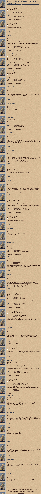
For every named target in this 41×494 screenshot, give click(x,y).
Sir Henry (18, 44)
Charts (20, 4)
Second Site (22, 493)
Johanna (15, 298)
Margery (16, 316)
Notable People (24, 4)
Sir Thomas (17, 189)
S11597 (10, 19)
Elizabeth (16, 41)
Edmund (16, 297)
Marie (37, 264)
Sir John (14, 206)
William (16, 12)
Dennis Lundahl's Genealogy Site (33, 4)
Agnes (15, 263)
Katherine (10, 465)
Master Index (17, 4)
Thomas (16, 47)
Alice (22, 352)
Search (28, 4)
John (19, 141)
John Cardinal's (19, 493)
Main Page (8, 4)
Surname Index (12, 4)
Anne (20, 265)
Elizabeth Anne (23, 158)
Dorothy (21, 206)
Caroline (16, 384)
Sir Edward (16, 40)
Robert (37, 464)
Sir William (16, 64)
